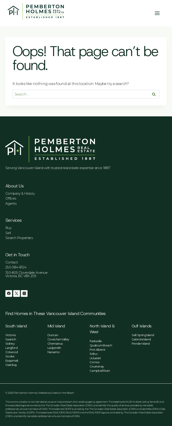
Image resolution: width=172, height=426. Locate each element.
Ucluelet (95, 358)
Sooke (10, 356)
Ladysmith (54, 348)
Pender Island (141, 343)
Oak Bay (11, 365)
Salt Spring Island (143, 335)
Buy (8, 228)
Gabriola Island (141, 339)
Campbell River (100, 370)
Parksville (96, 341)
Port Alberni (97, 349)
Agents (10, 203)
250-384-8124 (15, 267)
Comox (95, 362)
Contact (11, 262)
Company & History (20, 193)
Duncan (52, 335)
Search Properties (19, 238)
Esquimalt (11, 360)
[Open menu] (159, 13)
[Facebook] (8, 293)
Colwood (11, 352)
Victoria (10, 335)
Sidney (10, 343)
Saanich (10, 339)
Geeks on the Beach (63, 392)
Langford (11, 348)
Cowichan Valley (58, 339)
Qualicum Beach (101, 345)
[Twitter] (16, 293)
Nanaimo (53, 352)
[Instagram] (24, 293)
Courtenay (97, 366)
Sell (8, 233)
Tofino (93, 354)
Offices (10, 198)
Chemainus (54, 343)
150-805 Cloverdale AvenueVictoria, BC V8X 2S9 (26, 274)
